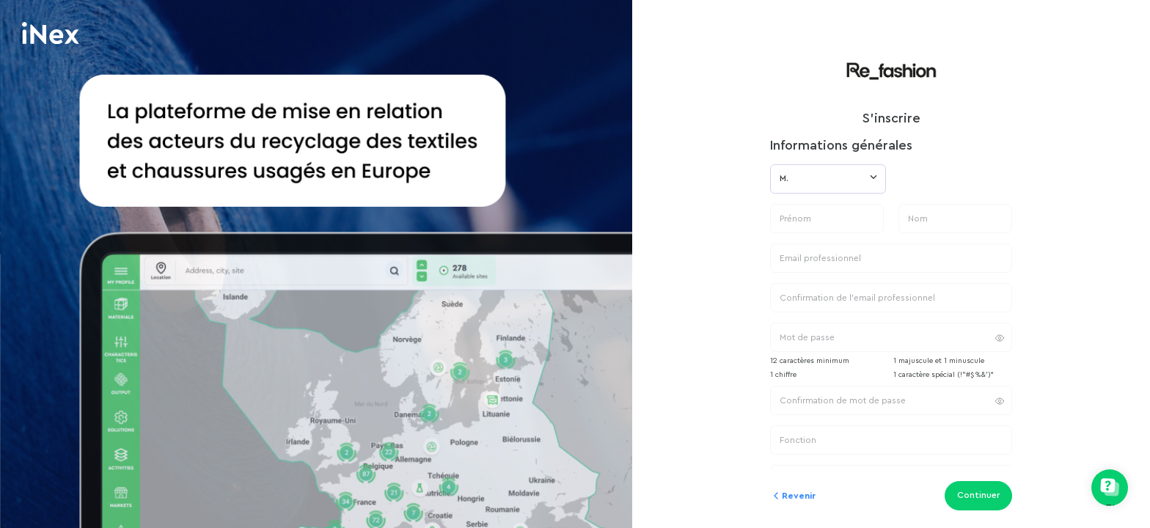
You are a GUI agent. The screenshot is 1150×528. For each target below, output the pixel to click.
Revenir (793, 496)
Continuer (978, 495)
